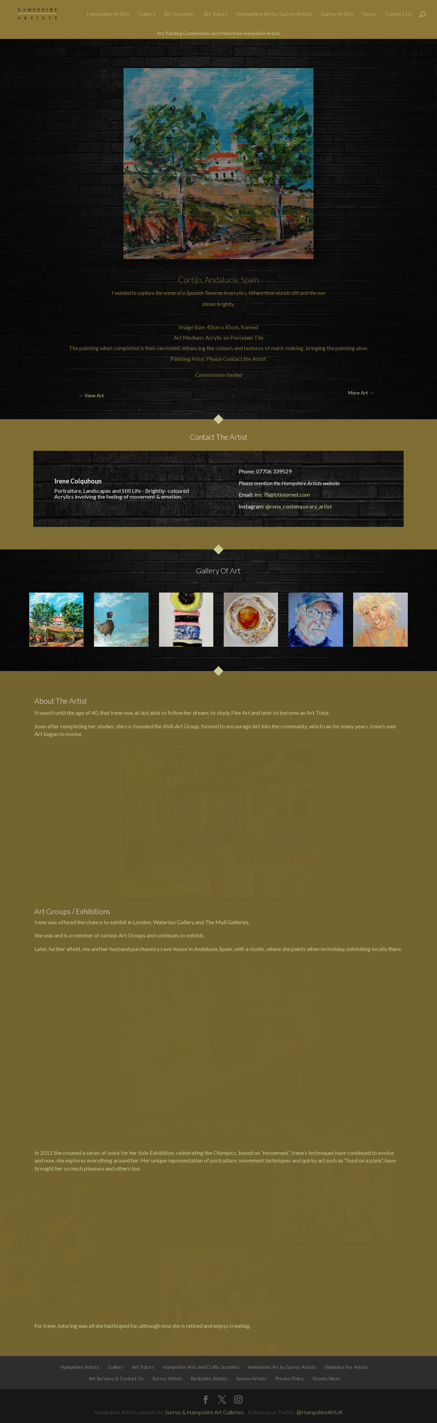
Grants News (326, 1378)
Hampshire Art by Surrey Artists (274, 14)
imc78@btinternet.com (282, 494)
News (369, 14)
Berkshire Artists (209, 1378)
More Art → (400, 55)
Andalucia (221, 279)
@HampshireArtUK (319, 1412)
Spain (250, 279)
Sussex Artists (251, 1378)
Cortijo (190, 279)
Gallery (147, 14)
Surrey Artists (337, 14)
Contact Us (398, 14)
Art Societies (179, 14)
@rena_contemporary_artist (298, 506)
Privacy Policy (289, 1378)
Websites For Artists (346, 1367)
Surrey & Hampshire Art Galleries (204, 1412)
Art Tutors (216, 14)
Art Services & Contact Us (116, 1378)
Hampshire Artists (108, 14)
